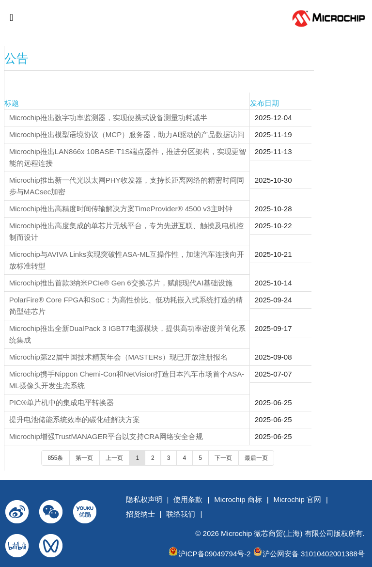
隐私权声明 (144, 499)
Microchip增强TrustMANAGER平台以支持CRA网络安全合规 (106, 436)
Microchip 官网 (297, 499)
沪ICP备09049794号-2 (214, 554)
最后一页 (256, 458)
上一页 (114, 458)
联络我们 (180, 514)
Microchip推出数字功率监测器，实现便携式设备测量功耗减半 (108, 117)
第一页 (84, 458)
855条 (55, 458)
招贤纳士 (140, 514)
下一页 (223, 458)
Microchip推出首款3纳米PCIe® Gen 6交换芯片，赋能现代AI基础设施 (120, 283)
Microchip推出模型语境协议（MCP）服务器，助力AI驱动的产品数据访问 (127, 134)
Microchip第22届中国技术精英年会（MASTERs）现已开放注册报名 (118, 357)
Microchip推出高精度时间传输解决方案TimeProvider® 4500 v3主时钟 (120, 209)
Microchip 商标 (238, 499)
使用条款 (187, 499)
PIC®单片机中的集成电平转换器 (61, 402)
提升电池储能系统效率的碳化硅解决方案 (74, 419)
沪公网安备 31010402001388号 (314, 554)
